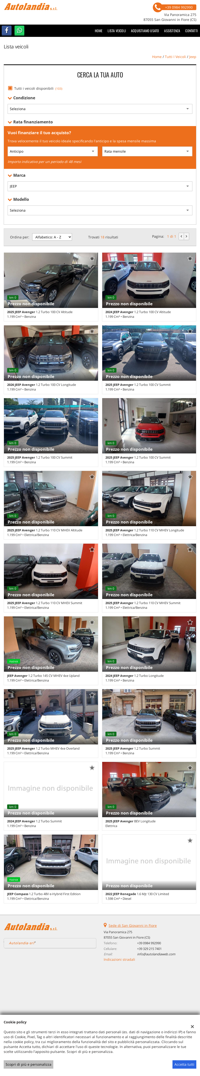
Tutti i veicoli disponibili (38, 88)
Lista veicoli (117, 30)
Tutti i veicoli (175, 56)
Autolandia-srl (21, 943)
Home (99, 30)
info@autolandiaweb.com (156, 954)
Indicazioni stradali (119, 959)
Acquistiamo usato (145, 30)
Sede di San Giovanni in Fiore (133, 925)
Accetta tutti (184, 1064)
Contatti (191, 30)
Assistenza (172, 30)
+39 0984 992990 (149, 943)
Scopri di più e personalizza (28, 1064)
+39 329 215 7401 (149, 948)
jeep (192, 56)
